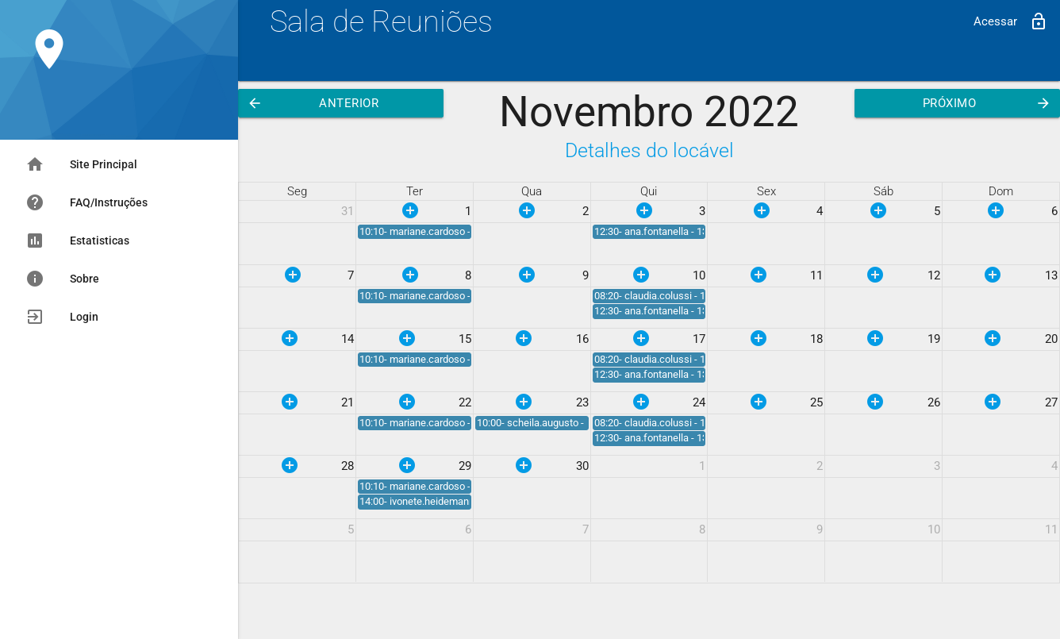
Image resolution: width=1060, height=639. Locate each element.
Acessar (1011, 21)
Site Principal (81, 164)
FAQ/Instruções (86, 202)
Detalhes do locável (649, 150)
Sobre (62, 279)
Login (61, 317)
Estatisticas (77, 240)
